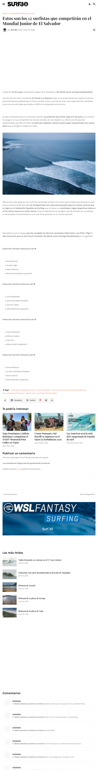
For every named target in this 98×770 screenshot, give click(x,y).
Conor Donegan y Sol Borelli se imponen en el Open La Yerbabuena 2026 (48, 436)
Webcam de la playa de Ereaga (31, 598)
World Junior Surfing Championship (41, 393)
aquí (18, 469)
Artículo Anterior (10, 494)
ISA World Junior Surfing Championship (69, 390)
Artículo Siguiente (87, 494)
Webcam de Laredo (26, 585)
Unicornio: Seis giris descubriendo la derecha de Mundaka (44, 573)
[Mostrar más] (51, 400)
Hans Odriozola (43, 390)
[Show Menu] (3, 4)
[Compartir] (94, 30)
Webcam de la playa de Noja (30, 611)
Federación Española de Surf (21, 13)
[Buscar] (94, 4)
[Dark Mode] (90, 4)
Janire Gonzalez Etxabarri (13, 393)
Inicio (5, 13)
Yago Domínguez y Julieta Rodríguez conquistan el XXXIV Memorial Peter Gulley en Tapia (16, 438)
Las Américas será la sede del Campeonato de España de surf (81, 436)
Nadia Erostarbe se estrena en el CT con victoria (39, 560)
